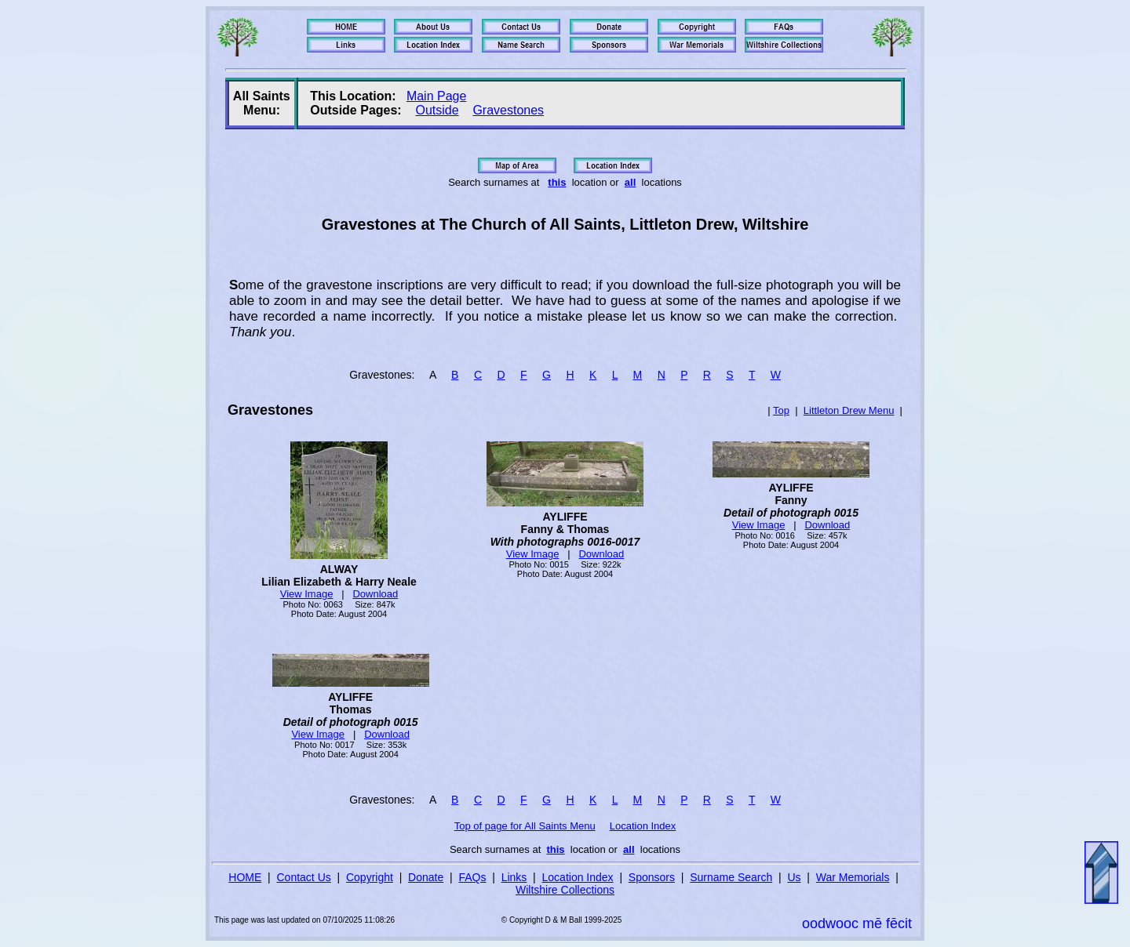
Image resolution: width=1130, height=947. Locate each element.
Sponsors (652, 877)
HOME (244, 877)
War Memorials (853, 877)
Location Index (643, 826)
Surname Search (731, 877)
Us (793, 877)
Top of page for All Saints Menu (525, 826)
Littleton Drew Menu (849, 410)
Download (375, 594)
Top (781, 410)
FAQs (472, 877)
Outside (436, 110)
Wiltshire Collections (565, 890)
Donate (425, 877)
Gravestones (508, 110)
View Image (307, 594)
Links (514, 877)
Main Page (436, 96)
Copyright (369, 877)
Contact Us (304, 877)
